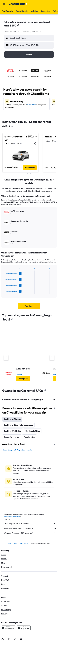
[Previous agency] (6, 357)
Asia (15, 543)
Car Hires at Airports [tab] (12, 419)
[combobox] (12, 31)
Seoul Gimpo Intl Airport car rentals (17, 450)
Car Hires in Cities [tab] (32, 431)
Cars (9, 543)
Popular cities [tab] (29, 437)
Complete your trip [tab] (12, 437)
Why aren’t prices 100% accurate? (30, 533)
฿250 (13, 25)
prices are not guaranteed (12, 516)
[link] (29, 306)
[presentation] (18, 25)
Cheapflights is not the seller (30, 523)
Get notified (31, 105)
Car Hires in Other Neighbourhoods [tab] (18, 425)
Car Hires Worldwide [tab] (12, 431)
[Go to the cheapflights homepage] (18, 4)
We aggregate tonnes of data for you (30, 528)
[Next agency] (52, 357)
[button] (4, 4)
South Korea (24, 543)
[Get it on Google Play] (8, 628)
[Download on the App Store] (24, 628)
